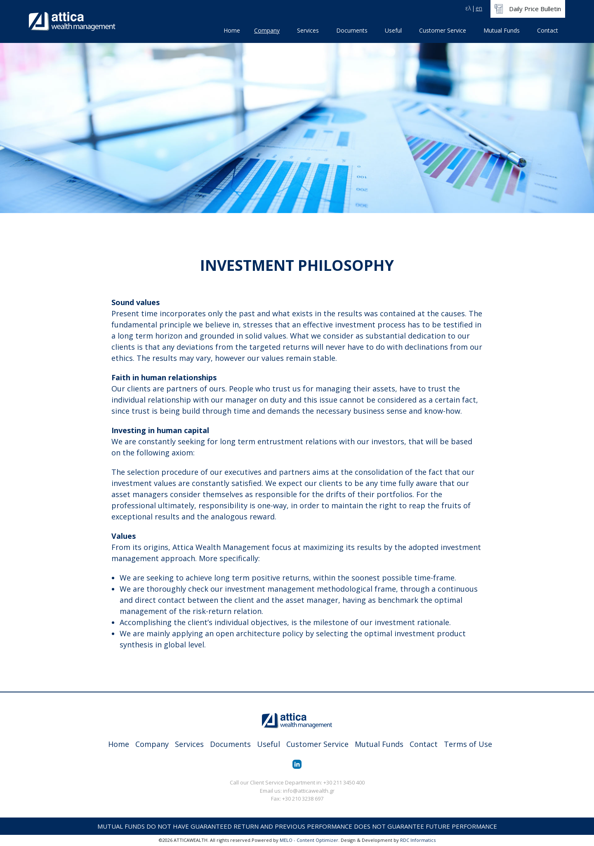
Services (308, 30)
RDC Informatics (418, 840)
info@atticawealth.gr (309, 790)
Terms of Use (468, 744)
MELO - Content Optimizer (309, 840)
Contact (547, 30)
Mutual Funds (501, 30)
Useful (393, 30)
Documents (352, 30)
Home (232, 30)
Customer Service (442, 30)
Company (267, 30)
